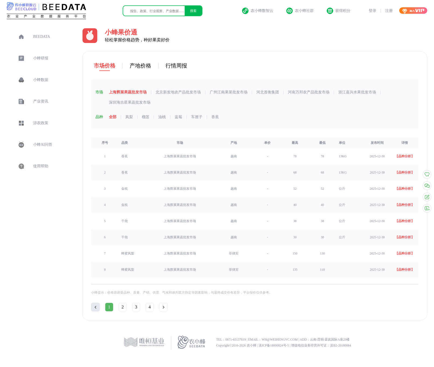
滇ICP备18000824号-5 (274, 345)
